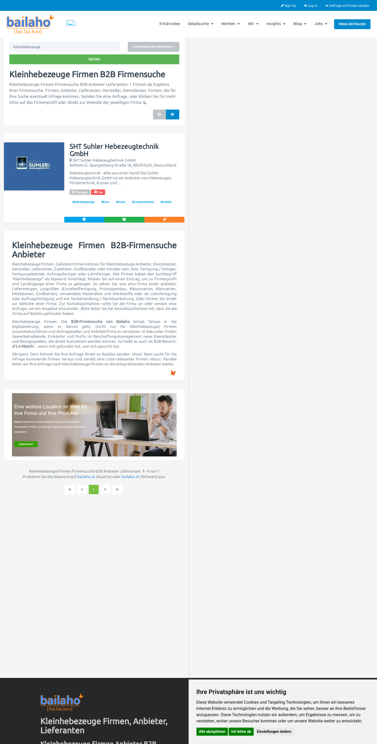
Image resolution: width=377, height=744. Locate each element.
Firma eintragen (352, 24)
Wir (253, 23)
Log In (310, 5)
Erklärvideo (169, 23)
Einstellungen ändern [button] (274, 731)
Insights (276, 23)
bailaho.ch (131, 476)
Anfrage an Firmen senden (347, 5)
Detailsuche (201, 23)
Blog (299, 23)
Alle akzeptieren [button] (212, 731)
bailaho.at (86, 476)
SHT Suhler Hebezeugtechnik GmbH (114, 150)
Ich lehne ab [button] (241, 731)
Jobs (321, 23)
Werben (230, 23)
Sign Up (288, 5)
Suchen (94, 59)
